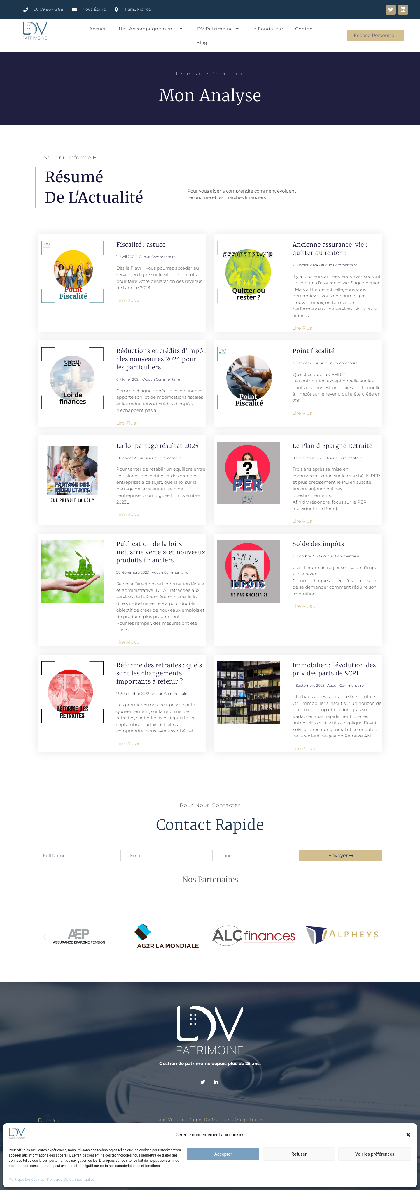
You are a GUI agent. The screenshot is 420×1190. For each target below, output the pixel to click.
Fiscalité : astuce (141, 244)
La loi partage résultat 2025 (158, 445)
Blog (201, 42)
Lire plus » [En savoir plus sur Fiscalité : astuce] (127, 300)
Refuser (299, 1154)
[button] (408, 1135)
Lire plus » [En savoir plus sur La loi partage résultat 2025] (127, 514)
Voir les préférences (374, 1154)
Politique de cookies (26, 1179)
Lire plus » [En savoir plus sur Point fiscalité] (304, 413)
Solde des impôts (318, 544)
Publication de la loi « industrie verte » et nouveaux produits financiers (161, 552)
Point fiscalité (314, 350)
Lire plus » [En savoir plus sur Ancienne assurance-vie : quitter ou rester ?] (304, 328)
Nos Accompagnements (151, 29)
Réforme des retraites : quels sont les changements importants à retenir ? (159, 673)
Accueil (98, 28)
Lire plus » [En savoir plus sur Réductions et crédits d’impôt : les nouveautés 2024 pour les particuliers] (127, 423)
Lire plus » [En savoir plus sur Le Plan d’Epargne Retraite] (304, 521)
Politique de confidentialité (70, 1179)
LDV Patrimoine (216, 29)
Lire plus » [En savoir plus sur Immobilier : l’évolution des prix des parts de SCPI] (304, 748)
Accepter (223, 1154)
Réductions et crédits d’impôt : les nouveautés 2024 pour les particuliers (161, 359)
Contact (304, 28)
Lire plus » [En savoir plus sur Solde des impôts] (304, 606)
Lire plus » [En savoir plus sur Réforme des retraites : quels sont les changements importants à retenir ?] (127, 743)
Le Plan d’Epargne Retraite (332, 445)
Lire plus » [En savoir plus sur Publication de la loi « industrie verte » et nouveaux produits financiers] (127, 642)
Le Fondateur (267, 28)
